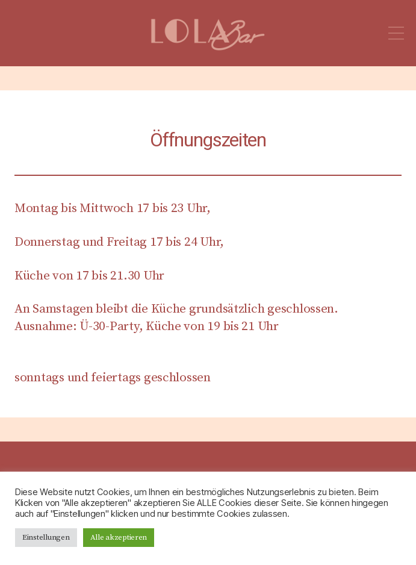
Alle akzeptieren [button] (118, 537)
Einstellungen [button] (46, 537)
